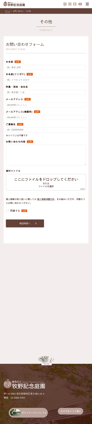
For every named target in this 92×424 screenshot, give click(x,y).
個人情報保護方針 (46, 199)
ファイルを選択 (46, 186)
